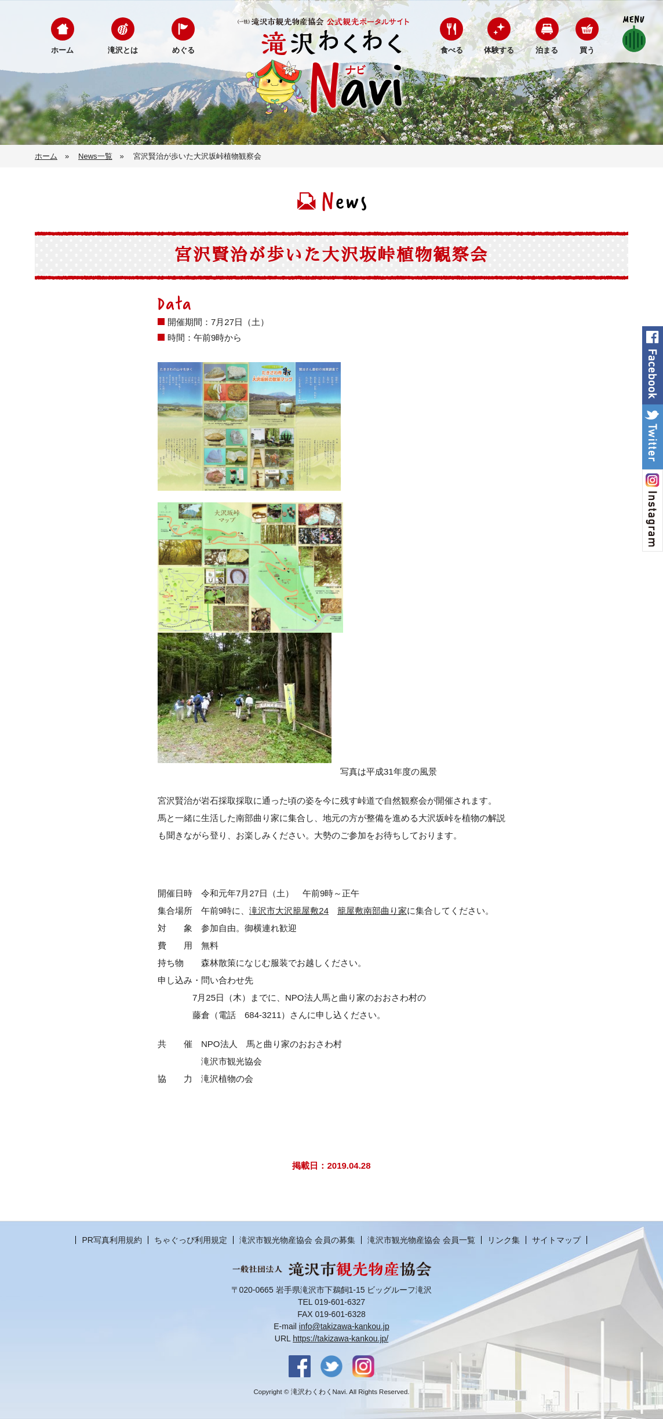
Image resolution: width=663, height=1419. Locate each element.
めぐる (183, 50)
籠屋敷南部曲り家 (372, 910)
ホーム (62, 50)
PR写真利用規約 (111, 1240)
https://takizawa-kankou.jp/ (340, 1338)
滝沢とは (123, 50)
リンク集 (503, 1240)
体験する (499, 50)
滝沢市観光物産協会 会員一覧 (421, 1240)
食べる (451, 50)
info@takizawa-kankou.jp (344, 1326)
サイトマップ (556, 1240)
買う (587, 50)
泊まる (547, 50)
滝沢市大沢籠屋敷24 (289, 910)
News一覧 (95, 156)
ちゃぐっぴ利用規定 (190, 1240)
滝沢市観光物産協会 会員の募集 (297, 1240)
